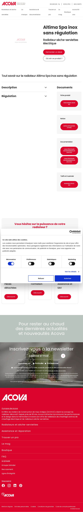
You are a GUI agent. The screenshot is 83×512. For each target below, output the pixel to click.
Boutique (67, 12)
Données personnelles (21, 506)
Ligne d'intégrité (8, 473)
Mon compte (77, 4)
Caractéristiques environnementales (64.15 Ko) (69, 150)
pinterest (20, 485)
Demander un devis (54, 52)
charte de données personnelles (57, 371)
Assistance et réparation (16, 431)
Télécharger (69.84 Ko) (69, 103)
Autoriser (67, 278)
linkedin (15, 485)
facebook (3, 485)
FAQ (4, 456)
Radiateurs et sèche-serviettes (9, 12)
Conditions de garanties (46, 506)
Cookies (33, 506)
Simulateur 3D (8, 495)
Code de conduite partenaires (65, 506)
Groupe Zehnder (9, 465)
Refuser (41, 278)
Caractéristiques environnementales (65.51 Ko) (69, 160)
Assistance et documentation (35, 12)
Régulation (9, 96)
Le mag (60, 12)
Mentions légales (7, 506)
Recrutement (7, 469)
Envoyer (63, 356)
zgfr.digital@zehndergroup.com (69, 375)
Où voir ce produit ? (54, 58)
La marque (24, 12)
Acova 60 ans (75, 12)
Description (9, 87)
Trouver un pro (52, 12)
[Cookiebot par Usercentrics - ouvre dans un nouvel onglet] (71, 232)
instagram (9, 485)
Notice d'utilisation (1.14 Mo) (69, 126)
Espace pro (66, 4)
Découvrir (11, 296)
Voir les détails (70, 271)
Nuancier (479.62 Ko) (69, 184)
